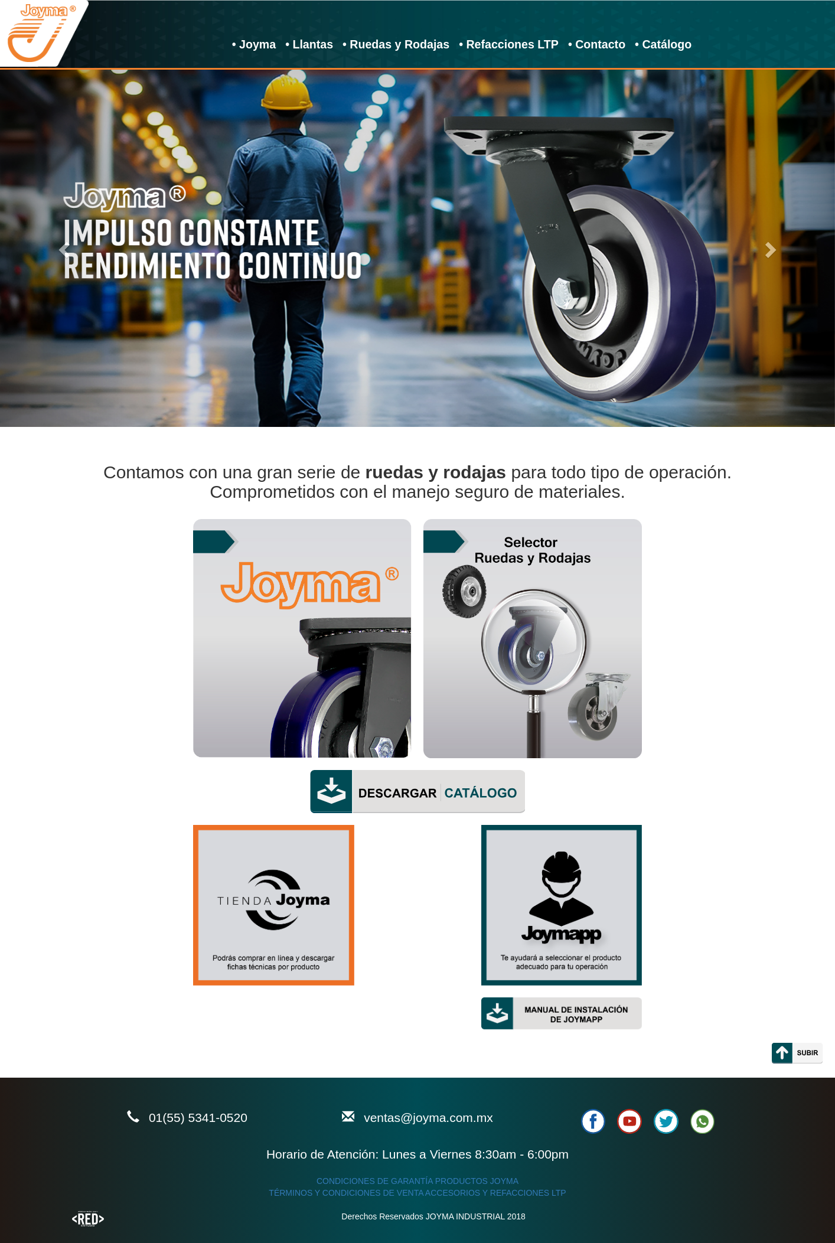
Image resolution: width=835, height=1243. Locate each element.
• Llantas (309, 44)
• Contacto (596, 44)
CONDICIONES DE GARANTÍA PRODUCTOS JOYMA (417, 1181)
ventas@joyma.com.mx (428, 1117)
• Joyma (258, 44)
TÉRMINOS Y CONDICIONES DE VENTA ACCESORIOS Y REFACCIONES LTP (417, 1193)
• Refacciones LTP (509, 44)
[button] (62, 246)
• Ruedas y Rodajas (396, 44)
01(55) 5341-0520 (198, 1117)
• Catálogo (663, 44)
